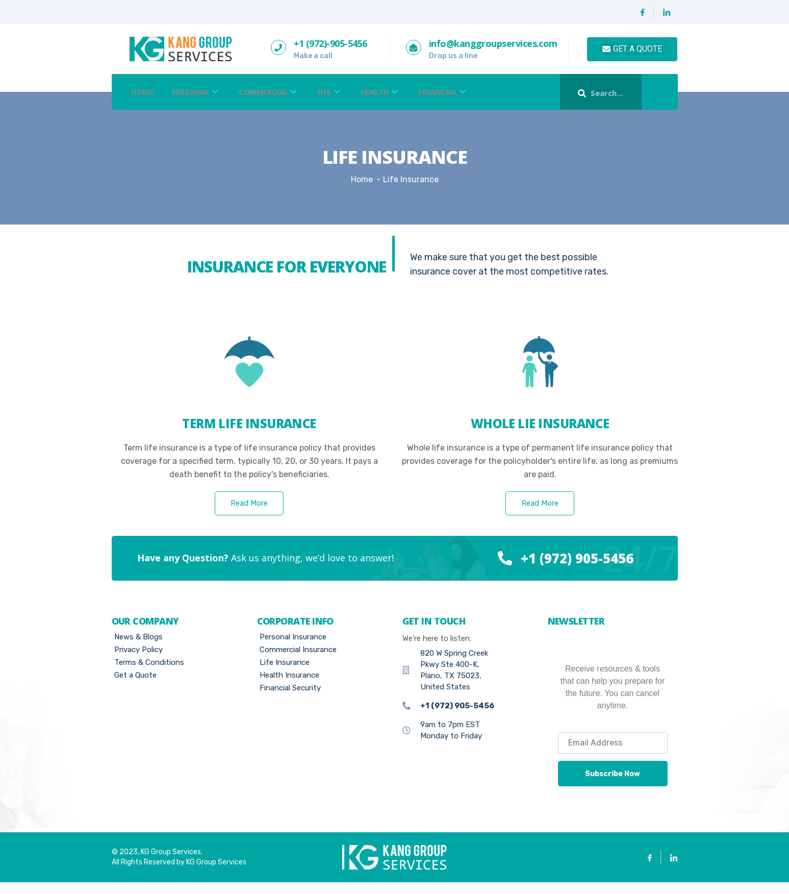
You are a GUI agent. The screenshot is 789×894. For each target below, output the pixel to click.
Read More (249, 514)
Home (144, 92)
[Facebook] (643, 12)
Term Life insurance (249, 435)
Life (339, 92)
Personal (200, 92)
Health (393, 92)
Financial (459, 92)
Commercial (276, 92)
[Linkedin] (666, 12)
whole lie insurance (540, 435)
